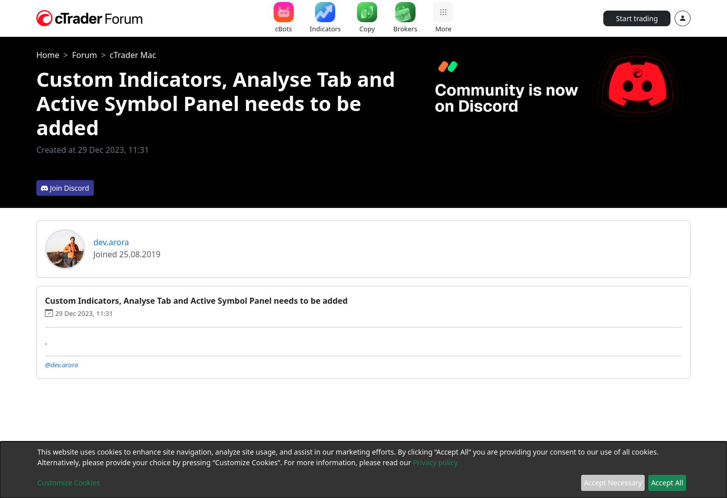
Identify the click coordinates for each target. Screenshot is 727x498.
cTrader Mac (133, 55)
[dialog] (363, 469)
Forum (84, 55)
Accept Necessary (613, 482)
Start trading (637, 18)
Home (48, 55)
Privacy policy (435, 462)
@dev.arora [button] (61, 364)
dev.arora (111, 242)
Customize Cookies (68, 482)
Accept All (667, 482)
